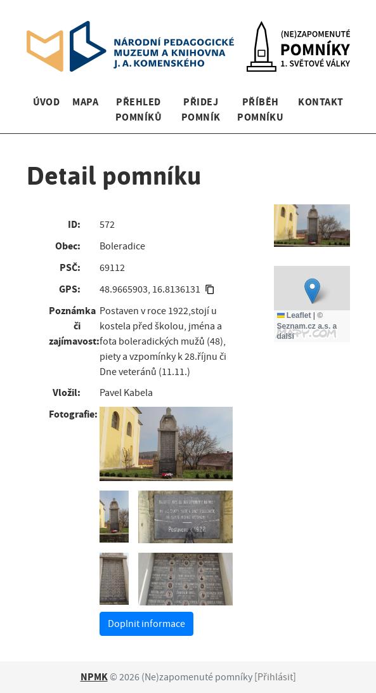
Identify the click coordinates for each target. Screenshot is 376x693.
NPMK (94, 676)
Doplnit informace (146, 623)
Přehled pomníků (138, 109)
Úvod (46, 102)
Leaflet (294, 315)
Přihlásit (275, 677)
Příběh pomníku (260, 109)
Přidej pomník (201, 109)
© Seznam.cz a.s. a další (307, 326)
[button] (312, 291)
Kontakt (320, 102)
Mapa (85, 102)
